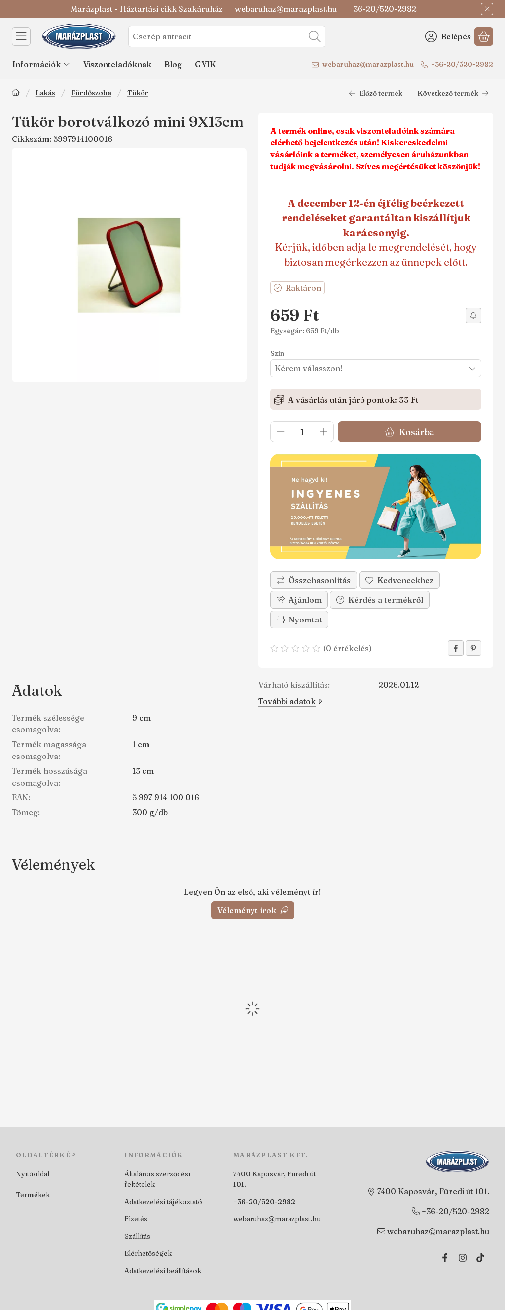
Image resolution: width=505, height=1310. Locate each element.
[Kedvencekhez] (399, 580)
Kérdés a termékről (379, 600)
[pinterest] (473, 648)
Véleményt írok (252, 910)
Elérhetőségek (148, 1253)
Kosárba (409, 432)
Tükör (137, 93)
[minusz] (280, 432)
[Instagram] (462, 1258)
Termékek (33, 1194)
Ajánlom (299, 600)
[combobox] (226, 36)
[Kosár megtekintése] (483, 36)
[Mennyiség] (302, 432)
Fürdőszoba (91, 93)
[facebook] (456, 648)
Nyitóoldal (32, 1174)
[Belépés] (448, 36)
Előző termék (375, 93)
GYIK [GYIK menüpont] (205, 64)
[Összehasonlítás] (313, 580)
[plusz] (323, 432)
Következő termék (453, 93)
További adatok (290, 701)
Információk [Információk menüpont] (41, 64)
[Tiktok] (480, 1258)
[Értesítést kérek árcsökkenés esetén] (473, 315)
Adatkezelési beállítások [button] (162, 1270)
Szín (277, 353)
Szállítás (137, 1236)
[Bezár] (487, 9)
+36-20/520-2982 (462, 64)
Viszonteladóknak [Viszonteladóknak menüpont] (117, 64)
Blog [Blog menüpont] (173, 64)
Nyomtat (299, 619)
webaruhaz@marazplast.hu (286, 9)
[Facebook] (445, 1258)
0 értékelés (348, 648)
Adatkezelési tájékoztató (163, 1201)
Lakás (45, 93)
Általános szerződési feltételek (157, 1179)
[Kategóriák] (21, 36)
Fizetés (135, 1218)
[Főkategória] (16, 93)
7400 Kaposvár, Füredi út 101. (274, 1179)
